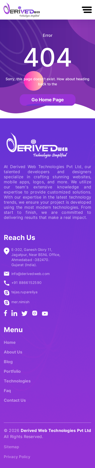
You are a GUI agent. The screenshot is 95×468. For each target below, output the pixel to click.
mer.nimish (20, 302)
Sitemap (11, 446)
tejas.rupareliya (24, 292)
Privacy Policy (17, 456)
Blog (8, 361)
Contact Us (15, 400)
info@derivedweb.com (30, 273)
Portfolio (12, 371)
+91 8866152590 (26, 282)
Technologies (17, 380)
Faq (7, 390)
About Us (13, 351)
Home (10, 342)
